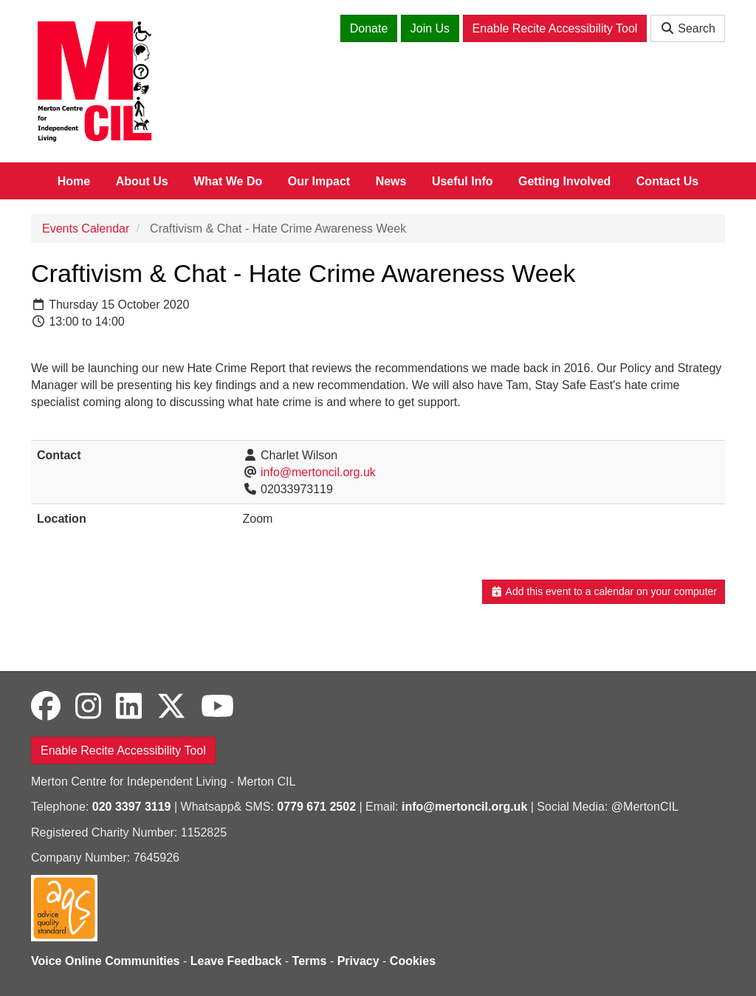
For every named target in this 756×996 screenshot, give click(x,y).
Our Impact (319, 181)
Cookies (413, 961)
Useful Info (462, 181)
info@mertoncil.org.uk (318, 472)
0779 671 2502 (316, 806)
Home (74, 181)
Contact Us (667, 181)
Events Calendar (85, 228)
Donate (369, 28)
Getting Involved (564, 181)
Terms (309, 961)
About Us (142, 181)
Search (687, 28)
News (391, 181)
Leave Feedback (236, 961)
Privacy (358, 961)
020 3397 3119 (131, 806)
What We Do (227, 181)
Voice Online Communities (105, 961)
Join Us (430, 28)
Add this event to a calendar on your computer (603, 591)
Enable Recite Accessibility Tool (555, 28)
